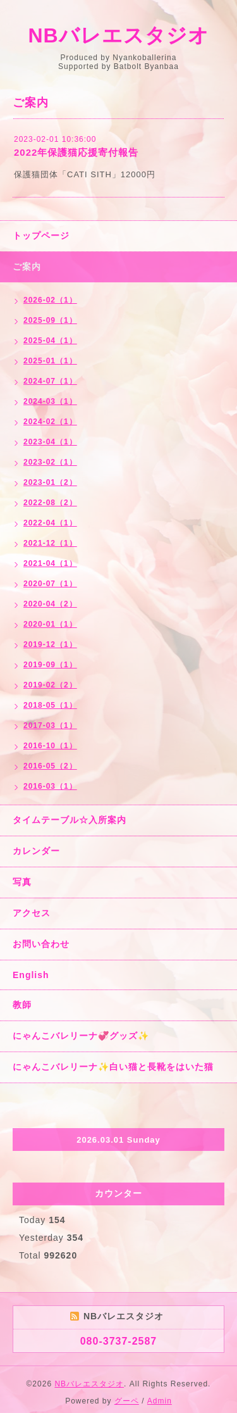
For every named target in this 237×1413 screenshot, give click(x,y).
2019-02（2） (50, 685)
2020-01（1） (50, 624)
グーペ (126, 1401)
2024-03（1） (50, 401)
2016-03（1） (50, 786)
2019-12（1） (50, 644)
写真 (22, 882)
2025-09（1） (50, 320)
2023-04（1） (50, 441)
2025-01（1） (50, 360)
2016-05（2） (50, 766)
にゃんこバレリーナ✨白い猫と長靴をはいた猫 (113, 1067)
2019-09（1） (50, 664)
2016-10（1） (50, 745)
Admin (159, 1401)
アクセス (32, 913)
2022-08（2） (50, 502)
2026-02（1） (50, 300)
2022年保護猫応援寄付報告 (76, 152)
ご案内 (27, 266)
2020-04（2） (50, 604)
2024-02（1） (50, 421)
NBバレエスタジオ (118, 35)
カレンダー (36, 851)
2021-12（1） (50, 543)
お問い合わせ (41, 944)
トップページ (41, 235)
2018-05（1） (50, 705)
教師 (22, 1005)
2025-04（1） (50, 340)
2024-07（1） (50, 381)
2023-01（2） (50, 482)
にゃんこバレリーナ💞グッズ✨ (81, 1036)
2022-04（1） (50, 522)
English (31, 975)
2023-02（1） (50, 462)
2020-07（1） (50, 583)
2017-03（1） (50, 725)
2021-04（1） (50, 563)
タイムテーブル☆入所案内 (69, 820)
